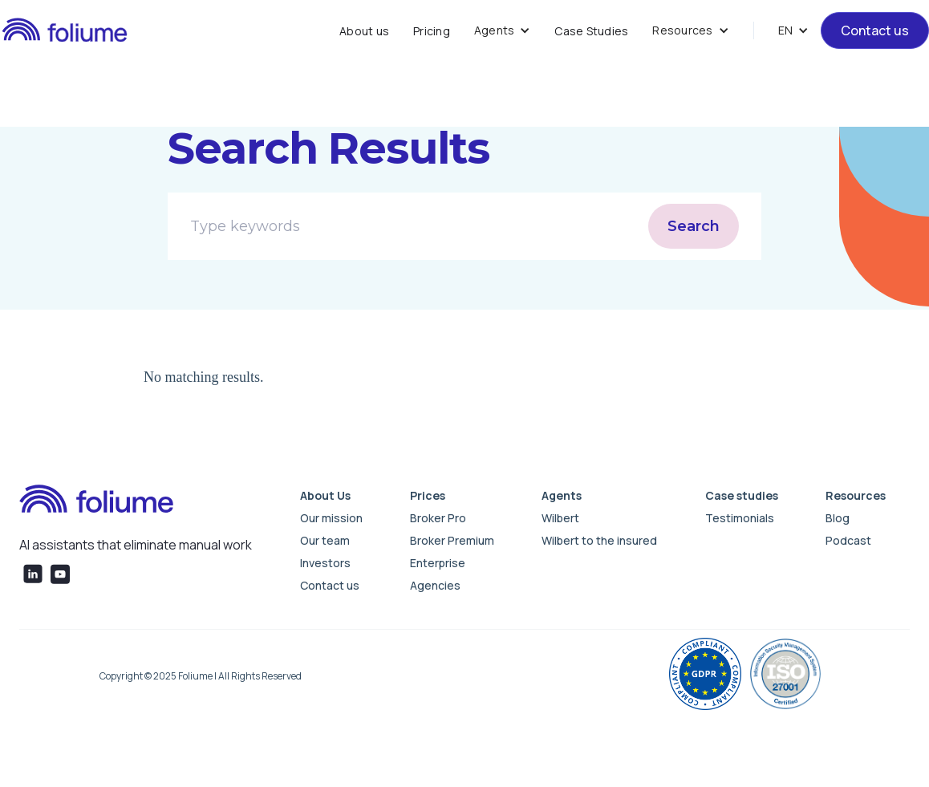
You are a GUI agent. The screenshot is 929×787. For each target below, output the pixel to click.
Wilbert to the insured (599, 540)
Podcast (848, 540)
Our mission (331, 517)
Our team (325, 540)
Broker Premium (452, 540)
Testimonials (739, 517)
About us (364, 31)
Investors (325, 562)
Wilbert (560, 517)
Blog (838, 517)
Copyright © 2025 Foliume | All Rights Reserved (200, 676)
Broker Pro (438, 517)
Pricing (431, 31)
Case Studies (591, 31)
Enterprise (437, 562)
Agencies (435, 585)
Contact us (875, 30)
